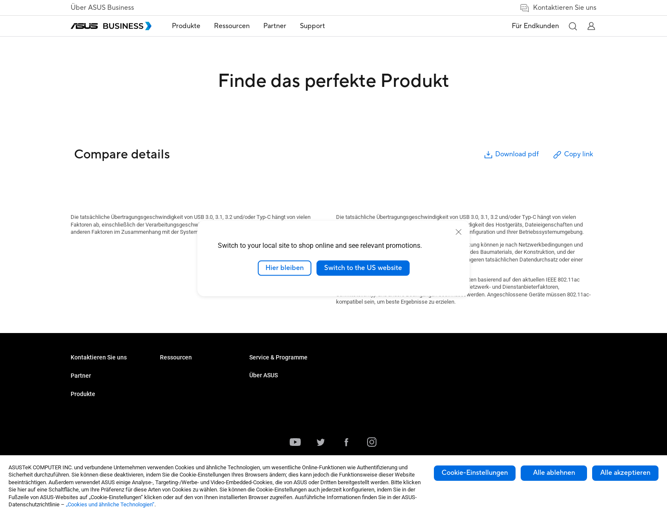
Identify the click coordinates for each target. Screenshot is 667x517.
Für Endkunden (535, 26)
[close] (458, 232)
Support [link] (312, 26)
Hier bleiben (284, 268)
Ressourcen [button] (232, 26)
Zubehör (170, 422)
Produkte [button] (186, 26)
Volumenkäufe (88, 371)
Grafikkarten (175, 397)
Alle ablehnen (554, 472)
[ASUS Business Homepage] (111, 26)
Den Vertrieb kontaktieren (101, 384)
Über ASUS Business (102, 7)
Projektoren (174, 384)
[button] (572, 26)
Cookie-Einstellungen (475, 472)
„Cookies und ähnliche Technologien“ (110, 504)
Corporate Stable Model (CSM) (285, 404)
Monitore (170, 371)
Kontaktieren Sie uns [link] (557, 8)
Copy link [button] (572, 154)
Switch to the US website (363, 268)
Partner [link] (274, 26)
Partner (81, 402)
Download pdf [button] (511, 154)
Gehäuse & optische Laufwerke (198, 410)
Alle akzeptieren (625, 472)
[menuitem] (186, 26)
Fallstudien (262, 371)
